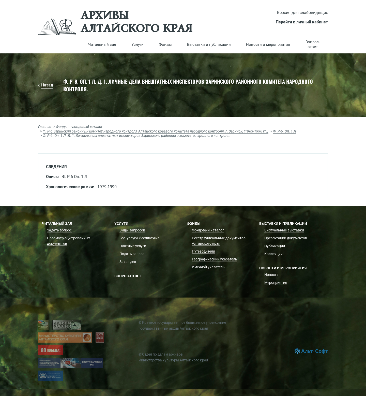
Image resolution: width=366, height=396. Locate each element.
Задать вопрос (59, 230)
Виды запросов (132, 230)
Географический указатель (214, 259)
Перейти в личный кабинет (302, 22)
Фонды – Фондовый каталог (79, 127)
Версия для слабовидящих (302, 12)
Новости (271, 275)
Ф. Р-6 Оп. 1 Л (74, 176)
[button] (102, 44)
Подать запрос (131, 254)
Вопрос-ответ (313, 44)
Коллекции (273, 254)
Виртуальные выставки (284, 230)
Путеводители (203, 251)
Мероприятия (275, 283)
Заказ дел (127, 262)
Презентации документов (285, 238)
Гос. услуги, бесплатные (139, 238)
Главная (44, 127)
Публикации (274, 246)
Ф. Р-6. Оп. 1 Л (284, 131)
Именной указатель (208, 267)
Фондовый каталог (208, 230)
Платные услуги (132, 246)
